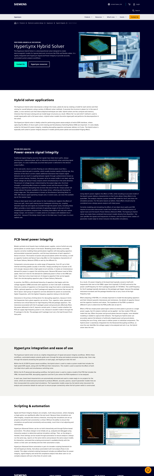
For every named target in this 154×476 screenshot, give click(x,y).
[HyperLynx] (50, 23)
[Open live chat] (148, 470)
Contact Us (134, 17)
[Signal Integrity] (60, 23)
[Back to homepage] (15, 23)
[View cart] (129, 4)
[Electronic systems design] (36, 23)
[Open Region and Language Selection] (115, 4)
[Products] (22, 23)
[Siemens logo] (20, 4)
